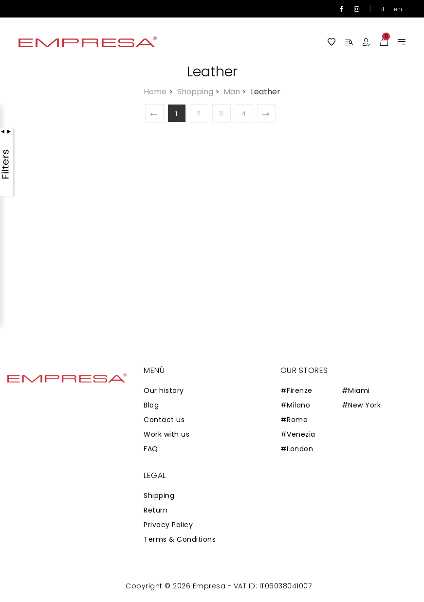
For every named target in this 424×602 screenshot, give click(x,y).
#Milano (295, 405)
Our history (164, 390)
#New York (361, 405)
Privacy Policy (168, 525)
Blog (151, 405)
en (397, 9)
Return (155, 510)
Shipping (159, 495)
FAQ (151, 449)
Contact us (164, 420)
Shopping (199, 91)
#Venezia (297, 434)
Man (235, 91)
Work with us (166, 434)
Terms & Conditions (180, 539)
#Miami (356, 390)
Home (159, 91)
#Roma (294, 420)
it (383, 9)
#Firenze (296, 390)
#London (296, 449)
